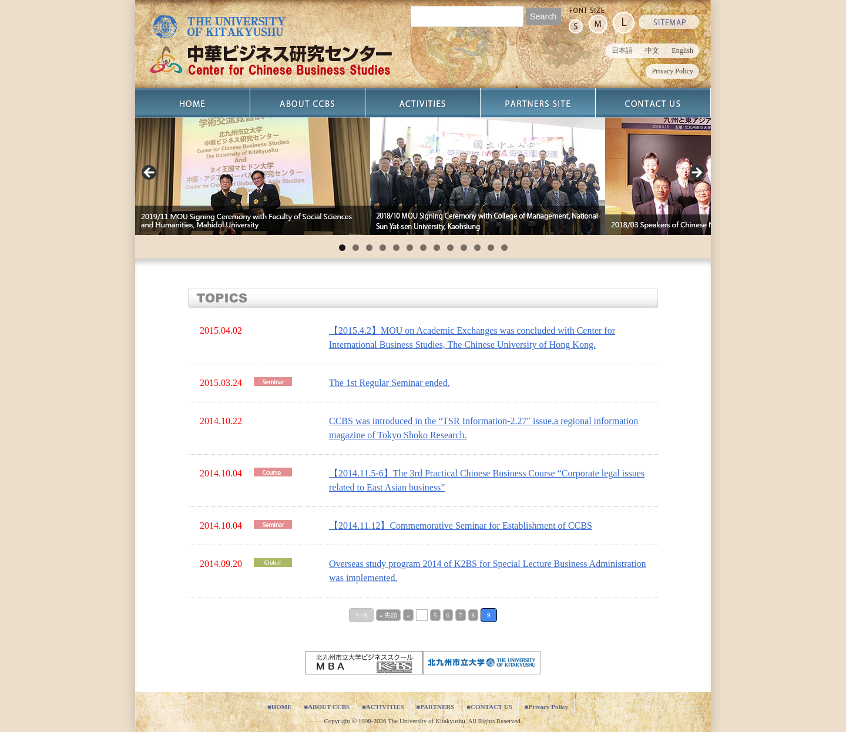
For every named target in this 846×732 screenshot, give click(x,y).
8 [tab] (437, 247)
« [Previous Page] (408, 615)
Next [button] (696, 173)
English (682, 50)
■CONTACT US (489, 706)
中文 (652, 50)
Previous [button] (150, 173)
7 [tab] (423, 247)
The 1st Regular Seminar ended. (389, 383)
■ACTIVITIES (383, 706)
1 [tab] (342, 247)
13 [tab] (504, 247)
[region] (423, 176)
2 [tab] (355, 247)
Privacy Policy (672, 71)
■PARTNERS (436, 706)
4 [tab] (383, 247)
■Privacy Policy (546, 706)
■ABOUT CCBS (327, 706)
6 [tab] (410, 247)
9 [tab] (450, 247)
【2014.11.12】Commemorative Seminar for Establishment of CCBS (460, 525)
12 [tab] (491, 247)
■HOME (279, 706)
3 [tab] (369, 247)
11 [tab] (477, 247)
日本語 (622, 50)
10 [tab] (464, 247)
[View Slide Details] (252, 176)
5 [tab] (396, 247)
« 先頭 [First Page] (388, 615)
